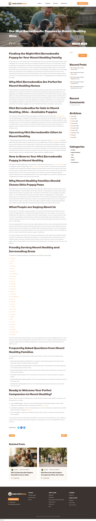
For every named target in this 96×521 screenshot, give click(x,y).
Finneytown (13, 294)
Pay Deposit (51, 497)
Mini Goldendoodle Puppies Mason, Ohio (77, 73)
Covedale (12, 314)
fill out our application (58, 164)
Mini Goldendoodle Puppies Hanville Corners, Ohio (22, 473)
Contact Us (71, 495)
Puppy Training (52, 502)
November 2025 (74, 128)
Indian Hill (12, 281)
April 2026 (73, 116)
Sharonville (12, 266)
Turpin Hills (12, 286)
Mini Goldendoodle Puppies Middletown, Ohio (77, 78)
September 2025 (75, 132)
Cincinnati (12, 327)
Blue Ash (12, 324)
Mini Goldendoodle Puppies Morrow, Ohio (77, 68)
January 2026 (74, 123)
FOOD (72, 157)
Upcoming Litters (31, 497)
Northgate (12, 301)
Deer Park (12, 279)
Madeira (12, 317)
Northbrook (13, 329)
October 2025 (74, 130)
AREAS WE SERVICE (22, 43)
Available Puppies (32, 495)
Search (71, 52)
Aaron (12, 44)
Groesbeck (12, 311)
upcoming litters (55, 140)
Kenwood (12, 271)
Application (51, 495)
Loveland (12, 306)
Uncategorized (74, 162)
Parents (30, 499)
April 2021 (73, 137)
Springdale (12, 334)
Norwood (12, 322)
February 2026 (74, 121)
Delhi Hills (12, 299)
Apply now (29, 410)
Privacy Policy (72, 502)
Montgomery (13, 289)
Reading (12, 291)
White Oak (12, 276)
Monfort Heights (14, 332)
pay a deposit (36, 166)
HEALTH (73, 159)
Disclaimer (71, 500)
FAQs (50, 506)
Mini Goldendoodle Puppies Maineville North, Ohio (77, 87)
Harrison (12, 304)
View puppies (45, 405)
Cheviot (12, 268)
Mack (11, 263)
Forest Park (13, 309)
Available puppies (60, 116)
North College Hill (14, 296)
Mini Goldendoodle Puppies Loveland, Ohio (77, 82)
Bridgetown (13, 284)
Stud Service (51, 504)
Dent (11, 319)
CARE (72, 155)
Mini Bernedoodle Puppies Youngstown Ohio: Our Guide (52, 473)
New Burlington (14, 273)
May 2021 (73, 135)
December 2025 (74, 125)
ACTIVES (73, 150)
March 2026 (74, 118)
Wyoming (12, 258)
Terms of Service (72, 505)
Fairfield (12, 261)
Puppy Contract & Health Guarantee (56, 499)
